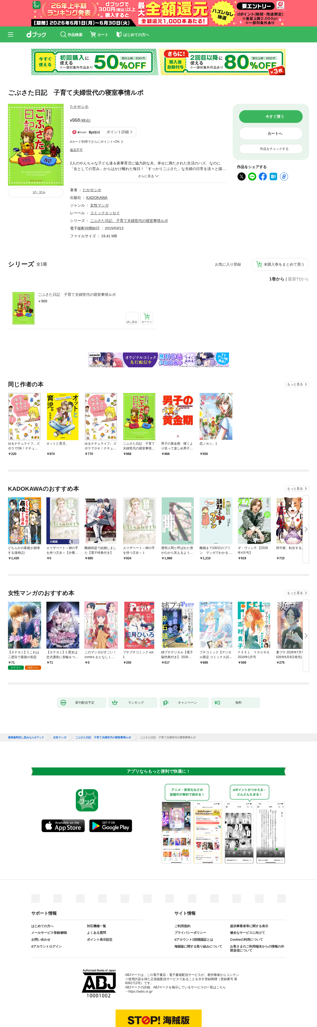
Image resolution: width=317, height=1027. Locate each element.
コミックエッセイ (105, 187)
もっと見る (295, 358)
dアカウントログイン (46, 920)
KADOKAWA (97, 171)
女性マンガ (99, 179)
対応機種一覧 (96, 900)
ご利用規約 (182, 900)
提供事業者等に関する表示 (249, 900)
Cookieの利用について (246, 913)
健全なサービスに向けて (247, 906)
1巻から (276, 253)
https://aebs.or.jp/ (140, 965)
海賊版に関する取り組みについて (198, 920)
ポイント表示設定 (99, 913)
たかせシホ (79, 106)
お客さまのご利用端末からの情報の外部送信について (257, 922)
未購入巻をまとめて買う (284, 238)
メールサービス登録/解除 (49, 906)
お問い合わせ (40, 913)
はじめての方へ (42, 900)
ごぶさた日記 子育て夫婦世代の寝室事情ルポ (77, 268)
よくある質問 (96, 906)
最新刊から (298, 253)
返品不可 (76, 124)
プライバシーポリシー (190, 906)
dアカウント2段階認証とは (193, 913)
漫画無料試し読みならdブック (26, 711)
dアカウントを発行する (139, 1009)
